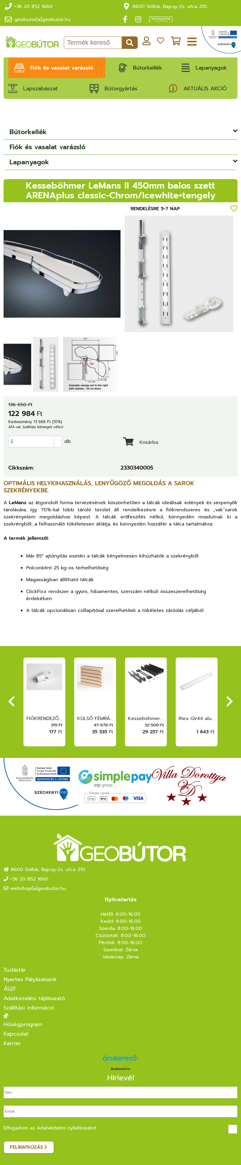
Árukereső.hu (120, 1066)
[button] (58, 436)
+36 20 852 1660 (33, 3)
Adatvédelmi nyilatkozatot (66, 1125)
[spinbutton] (37, 438)
